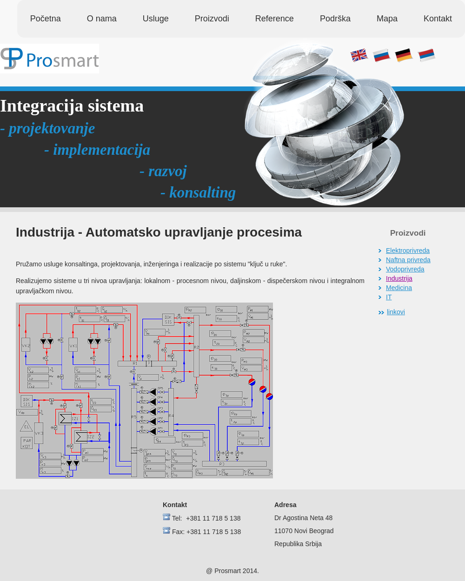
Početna (45, 18)
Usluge (156, 18)
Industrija (399, 278)
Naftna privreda (408, 260)
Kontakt (438, 18)
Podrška (335, 18)
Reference (274, 18)
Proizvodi (212, 18)
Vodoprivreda (405, 269)
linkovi (396, 312)
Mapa (387, 18)
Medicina (399, 287)
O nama (102, 18)
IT (389, 297)
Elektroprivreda (408, 250)
